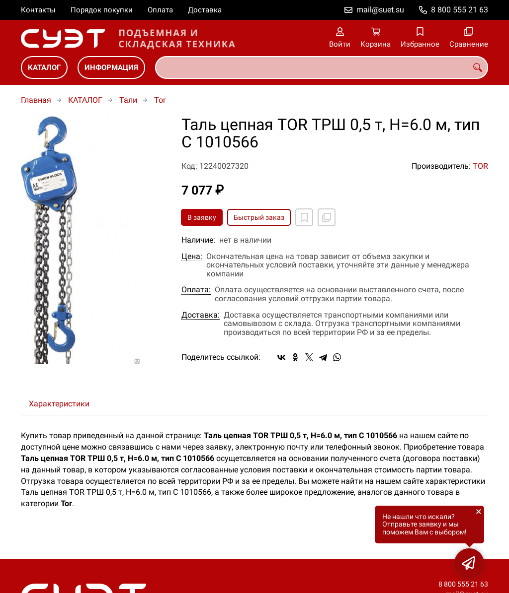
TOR (480, 166)
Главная (36, 100)
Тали (128, 100)
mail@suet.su (380, 9)
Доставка (205, 9)
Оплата (160, 9)
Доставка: (200, 315)
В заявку (201, 217)
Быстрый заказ (259, 217)
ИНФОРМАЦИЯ (111, 67)
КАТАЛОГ (44, 67)
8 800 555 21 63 (459, 9)
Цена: (191, 256)
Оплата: (196, 289)
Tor (160, 100)
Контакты (38, 9)
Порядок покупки (102, 9)
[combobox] (321, 67)
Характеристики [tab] (59, 403)
